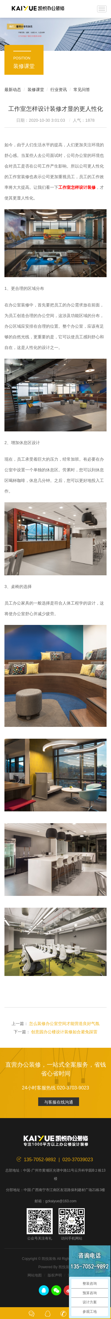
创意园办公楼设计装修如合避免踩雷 (64, 1031)
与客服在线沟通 (58, 1102)
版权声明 (55, 1275)
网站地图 (35, 1275)
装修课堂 (36, 89)
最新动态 (12, 89)
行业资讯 (58, 89)
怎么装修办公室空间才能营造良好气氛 (64, 1023)
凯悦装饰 (38, 9)
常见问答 (81, 89)
